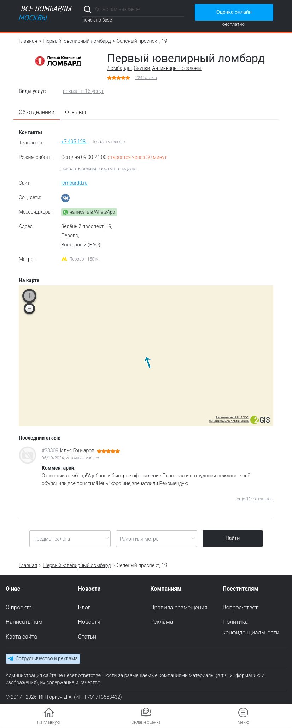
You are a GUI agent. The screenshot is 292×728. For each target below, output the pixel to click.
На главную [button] (48, 722)
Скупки (142, 68)
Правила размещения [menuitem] (179, 607)
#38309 (50, 450)
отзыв (146, 77)
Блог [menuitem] (84, 607)
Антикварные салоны (177, 68)
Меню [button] (243, 722)
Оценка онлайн (234, 12)
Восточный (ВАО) (80, 244)
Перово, (70, 235)
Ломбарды (119, 68)
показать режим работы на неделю (98, 168)
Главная (28, 41)
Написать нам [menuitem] (24, 622)
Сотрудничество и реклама (46, 658)
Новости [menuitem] (89, 622)
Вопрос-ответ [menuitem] (240, 607)
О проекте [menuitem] (18, 607)
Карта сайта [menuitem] (21, 637)
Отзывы (75, 112)
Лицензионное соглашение (229, 421)
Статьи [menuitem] (87, 637)
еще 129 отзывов (255, 498)
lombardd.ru (74, 183)
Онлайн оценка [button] (146, 722)
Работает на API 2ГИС (232, 417)
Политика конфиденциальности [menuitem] (251, 627)
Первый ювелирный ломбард (77, 41)
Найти (233, 538)
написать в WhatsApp (92, 212)
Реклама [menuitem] (161, 622)
